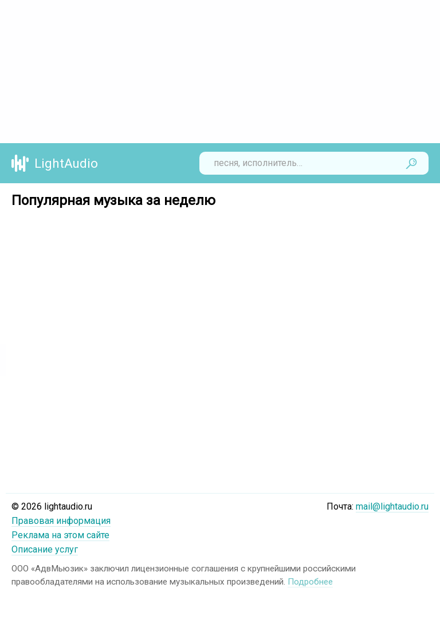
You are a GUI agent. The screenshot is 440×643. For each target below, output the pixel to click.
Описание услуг (44, 549)
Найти (411, 163)
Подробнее (310, 582)
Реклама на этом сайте (60, 535)
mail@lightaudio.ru (392, 506)
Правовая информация (61, 520)
